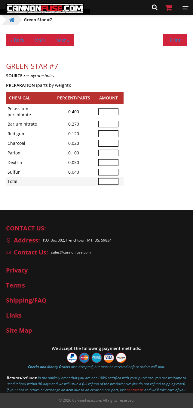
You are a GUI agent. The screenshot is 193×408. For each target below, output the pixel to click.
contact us (135, 389)
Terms (15, 285)
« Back (17, 40)
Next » (62, 40)
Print (175, 40)
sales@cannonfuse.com (71, 252)
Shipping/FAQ (26, 300)
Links (14, 315)
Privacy (17, 270)
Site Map (19, 330)
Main (39, 40)
